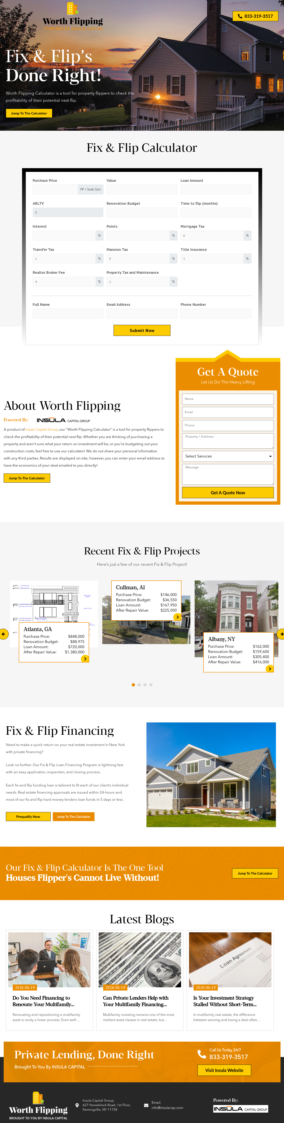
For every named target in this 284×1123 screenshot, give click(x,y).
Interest (40, 227)
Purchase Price (45, 180)
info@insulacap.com (168, 1111)
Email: (157, 1105)
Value (111, 180)
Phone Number (193, 306)
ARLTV (38, 203)
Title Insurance (194, 250)
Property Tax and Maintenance (133, 274)
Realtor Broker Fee (49, 274)
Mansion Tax (117, 250)
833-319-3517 (229, 1060)
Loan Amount (192, 180)
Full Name (41, 306)
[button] (133, 688)
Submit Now (142, 333)
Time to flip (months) (199, 203)
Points (112, 227)
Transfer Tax (43, 250)
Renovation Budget (123, 203)
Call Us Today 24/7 (227, 1053)
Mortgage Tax (192, 227)
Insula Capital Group (42, 433)
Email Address (118, 306)
